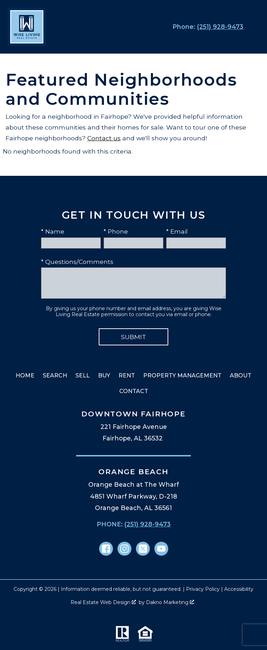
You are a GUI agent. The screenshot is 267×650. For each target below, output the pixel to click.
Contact (133, 391)
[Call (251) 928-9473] (206, 27)
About (240, 375)
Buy (104, 375)
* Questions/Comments (77, 261)
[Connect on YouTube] (161, 549)
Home (25, 375)
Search (55, 375)
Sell (82, 375)
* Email (177, 231)
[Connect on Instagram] (124, 549)
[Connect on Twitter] (143, 549)
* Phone (116, 231)
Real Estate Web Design (103, 602)
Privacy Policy (203, 589)
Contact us (104, 138)
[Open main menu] (254, 26)
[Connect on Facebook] (106, 549)
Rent (127, 375)
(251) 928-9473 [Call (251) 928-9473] (147, 524)
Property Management (182, 375)
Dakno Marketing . (170, 602)
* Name (52, 231)
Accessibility (238, 589)
